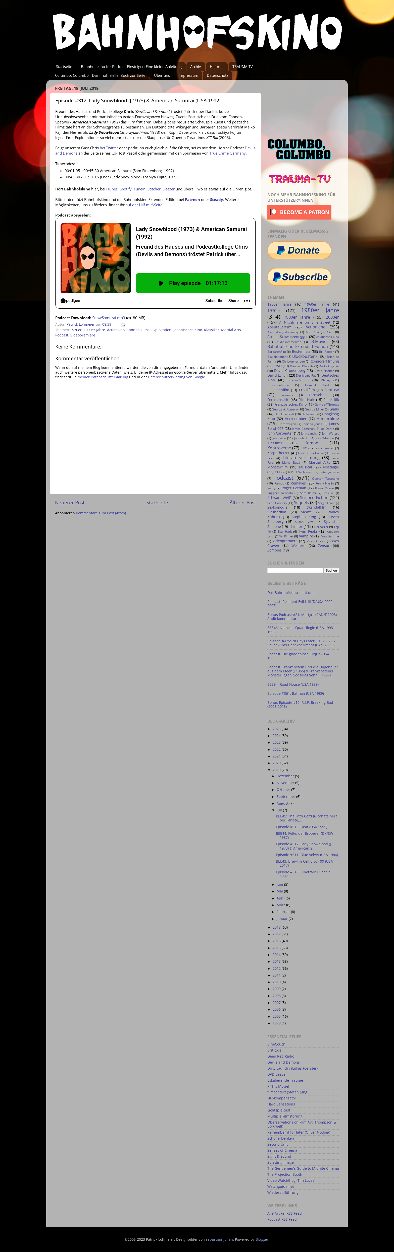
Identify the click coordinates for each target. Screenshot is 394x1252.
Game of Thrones (327, 404)
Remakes (298, 483)
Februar (284, 912)
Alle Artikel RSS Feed (284, 1213)
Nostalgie (331, 467)
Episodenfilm (278, 390)
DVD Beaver (277, 1074)
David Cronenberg (289, 370)
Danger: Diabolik (302, 366)
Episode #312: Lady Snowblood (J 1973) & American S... (303, 846)
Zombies (274, 550)
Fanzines (287, 395)
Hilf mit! (217, 66)
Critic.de (274, 1050)
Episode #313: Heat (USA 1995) (301, 827)
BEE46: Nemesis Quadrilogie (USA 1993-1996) (300, 629)
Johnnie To (301, 438)
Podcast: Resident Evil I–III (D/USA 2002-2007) (300, 603)
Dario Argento (329, 366)
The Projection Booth (284, 1174)
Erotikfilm (307, 390)
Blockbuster (303, 356)
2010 (277, 982)
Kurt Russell (326, 448)
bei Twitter (109, 147)
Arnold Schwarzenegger (287, 336)
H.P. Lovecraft (284, 414)
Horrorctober (296, 418)
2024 (277, 735)
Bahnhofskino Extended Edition (297, 346)
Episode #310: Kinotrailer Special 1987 (303, 874)
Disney (325, 380)
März (281, 905)
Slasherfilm (276, 512)
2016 (277, 941)
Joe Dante (327, 429)
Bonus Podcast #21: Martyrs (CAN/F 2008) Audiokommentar (302, 616)
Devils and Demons (283, 1062)
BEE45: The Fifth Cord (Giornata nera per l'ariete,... (306, 818)
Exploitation (161, 330)
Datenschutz (217, 75)
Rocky (271, 488)
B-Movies (319, 341)
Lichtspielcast (278, 1110)
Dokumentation (278, 385)
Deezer (169, 188)
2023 (277, 742)
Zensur (324, 545)
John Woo (279, 438)
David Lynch (277, 375)
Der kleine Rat (306, 375)
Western (298, 545)
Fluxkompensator (281, 1098)
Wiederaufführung (283, 1192)
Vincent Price (316, 541)
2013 (277, 961)
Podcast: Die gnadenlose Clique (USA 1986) (298, 656)
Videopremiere (82, 335)
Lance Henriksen (310, 453)
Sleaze (306, 512)
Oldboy (280, 472)
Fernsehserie (278, 399)
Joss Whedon (325, 438)
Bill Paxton (326, 352)
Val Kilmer (286, 536)
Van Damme (330, 536)
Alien (329, 332)
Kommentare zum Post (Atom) (101, 513)
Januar (283, 919)
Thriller (296, 526)
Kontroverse (279, 448)
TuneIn (139, 188)
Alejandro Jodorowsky (283, 332)
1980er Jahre (320, 310)
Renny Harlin (324, 483)
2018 (277, 927)
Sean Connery (277, 503)
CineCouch (276, 1044)
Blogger (262, 1239)
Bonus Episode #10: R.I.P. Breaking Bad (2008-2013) (300, 704)
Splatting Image (280, 1162)
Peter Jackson (329, 472)
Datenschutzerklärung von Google (176, 377)
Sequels (301, 502)
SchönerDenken (280, 1138)
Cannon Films (138, 330)
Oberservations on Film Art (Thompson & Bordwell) (301, 1124)
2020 (277, 763)
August (283, 803)
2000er (332, 317)
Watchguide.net (280, 1186)
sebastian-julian (219, 1239)
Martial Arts (231, 330)
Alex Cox (312, 332)
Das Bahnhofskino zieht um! (291, 592)
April (281, 898)
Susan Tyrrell (305, 522)
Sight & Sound (279, 1156)
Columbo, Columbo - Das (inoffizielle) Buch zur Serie (100, 75)
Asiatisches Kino (327, 337)
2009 (277, 989)
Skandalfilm (316, 507)
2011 (277, 975)
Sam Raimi (308, 493)
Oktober (284, 789)
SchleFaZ (328, 493)
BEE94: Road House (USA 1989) (293, 684)
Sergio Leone (326, 503)
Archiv (195, 66)
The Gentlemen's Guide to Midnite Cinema (303, 1168)
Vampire (306, 536)
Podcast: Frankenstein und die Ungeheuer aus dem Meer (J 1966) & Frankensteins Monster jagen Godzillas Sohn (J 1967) (302, 671)
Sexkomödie (277, 507)
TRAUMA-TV (242, 66)
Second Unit (277, 1144)
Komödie (313, 443)
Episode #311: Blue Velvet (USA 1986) (307, 855)
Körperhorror (278, 453)
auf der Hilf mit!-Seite (144, 204)
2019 (277, 770)
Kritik (305, 448)
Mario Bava (291, 462)
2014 (277, 954)
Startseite (64, 66)
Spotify (126, 188)
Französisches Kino (290, 404)
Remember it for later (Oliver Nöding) (298, 1132)
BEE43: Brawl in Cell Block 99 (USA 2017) (304, 863)
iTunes (112, 188)
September (286, 796)
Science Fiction (314, 497)
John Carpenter (280, 433)
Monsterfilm (277, 467)
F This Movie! (278, 1086)
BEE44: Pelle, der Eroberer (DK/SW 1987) (304, 835)
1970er (76, 330)
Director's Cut (298, 380)
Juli (280, 810)
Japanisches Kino (187, 330)
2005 (277, 1016)
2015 (277, 948)
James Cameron (303, 429)
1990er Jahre (94, 330)
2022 (277, 749)
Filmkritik (331, 399)
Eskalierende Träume (285, 1080)
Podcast (61, 335)
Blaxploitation (276, 357)
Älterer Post (243, 502)
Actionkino (116, 330)
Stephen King (304, 517)
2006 (277, 1009)
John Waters (330, 433)
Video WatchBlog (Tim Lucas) (291, 1180)
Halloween (309, 414)
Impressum (188, 75)
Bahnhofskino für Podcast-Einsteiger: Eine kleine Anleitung (131, 66)
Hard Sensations (281, 1104)
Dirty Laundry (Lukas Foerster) (292, 1068)
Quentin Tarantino (325, 478)
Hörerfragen (287, 424)
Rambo (279, 483)
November (286, 783)
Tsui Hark (285, 531)
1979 (277, 1023)
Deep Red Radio (280, 1056)
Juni (280, 884)
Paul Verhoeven (302, 472)
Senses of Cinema (282, 1150)
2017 (277, 934)
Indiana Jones (312, 424)
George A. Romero (285, 409)
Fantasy (331, 389)
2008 (277, 996)
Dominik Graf (317, 385)
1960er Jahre (317, 304)
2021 (277, 756)
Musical (305, 467)
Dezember (286, 776)
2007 (277, 1002)
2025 (277, 729)
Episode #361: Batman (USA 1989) (295, 693)
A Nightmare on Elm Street (304, 322)
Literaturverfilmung (301, 457)
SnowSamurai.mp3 (108, 317)
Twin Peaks (308, 531)
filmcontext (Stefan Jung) (287, 1092)
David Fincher (324, 371)
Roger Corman (294, 488)
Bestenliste (301, 351)
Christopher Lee (293, 361)
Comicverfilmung (325, 361)
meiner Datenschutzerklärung (103, 377)
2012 (277, 968)
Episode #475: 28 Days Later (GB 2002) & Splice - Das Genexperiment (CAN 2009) (301, 643)
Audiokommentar (288, 342)
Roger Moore (324, 488)
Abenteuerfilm (279, 327)
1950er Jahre (279, 304)
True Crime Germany (228, 153)
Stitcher (154, 188)
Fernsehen (318, 395)
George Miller (314, 409)
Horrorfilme (327, 418)
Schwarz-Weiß (279, 498)
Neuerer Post (70, 502)
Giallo (334, 409)
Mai (280, 891)
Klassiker (211, 330)
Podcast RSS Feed (282, 1219)
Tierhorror (321, 527)
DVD (278, 366)
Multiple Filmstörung (285, 1116)
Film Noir (306, 399)
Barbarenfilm (276, 352)
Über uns (162, 75)
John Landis (309, 433)
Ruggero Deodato (280, 493)
